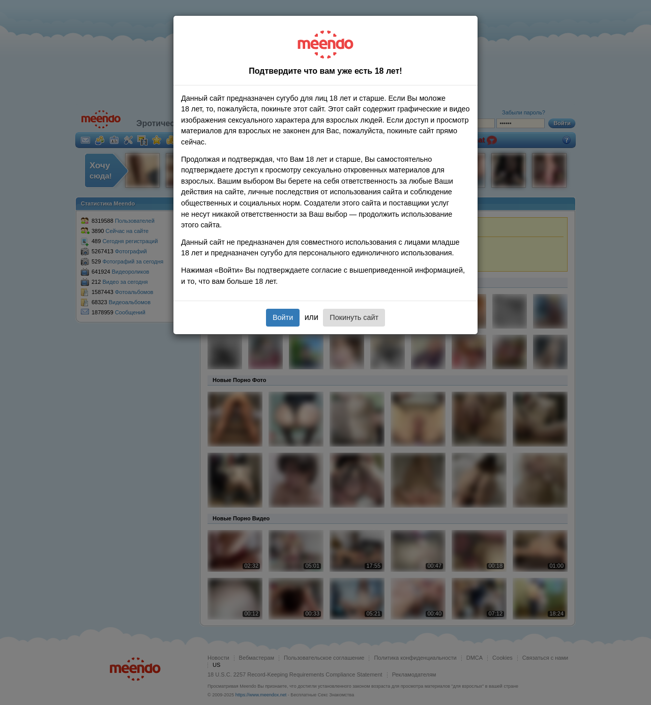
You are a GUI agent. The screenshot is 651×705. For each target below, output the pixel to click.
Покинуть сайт (354, 317)
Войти (283, 317)
